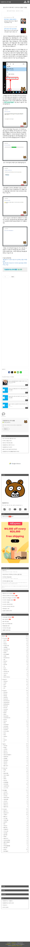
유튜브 (15, 778)
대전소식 (15, 844)
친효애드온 (15, 756)
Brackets (15, 719)
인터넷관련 (15, 784)
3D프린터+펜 (15, 671)
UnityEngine (15, 726)
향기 (15, 823)
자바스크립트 (15, 775)
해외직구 (15, 679)
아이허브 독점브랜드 (15, 578)
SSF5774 (15, 571)
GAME (15, 656)
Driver (15, 668)
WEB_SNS (15, 768)
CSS (15, 771)
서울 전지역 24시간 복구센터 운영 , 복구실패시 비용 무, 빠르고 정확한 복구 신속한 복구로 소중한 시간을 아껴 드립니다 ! (11, 31)
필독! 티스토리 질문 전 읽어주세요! (10, 449)
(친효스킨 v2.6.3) (19, 945)
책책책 (15, 836)
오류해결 (15, 647)
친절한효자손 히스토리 (7, 447)
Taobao (15, 686)
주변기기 (15, 669)
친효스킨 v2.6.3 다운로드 (9, 593)
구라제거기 (5, 905)
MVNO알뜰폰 (15, 654)
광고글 (15, 849)
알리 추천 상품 (6, 621)
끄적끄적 (15, 801)
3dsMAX (15, 711)
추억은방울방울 (15, 845)
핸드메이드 (15, 803)
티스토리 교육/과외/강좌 (8, 604)
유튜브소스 (15, 805)
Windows (15, 643)
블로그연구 (15, 765)
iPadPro (15, 652)
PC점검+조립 (15, 645)
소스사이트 (15, 787)
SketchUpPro (15, 716)
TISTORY (15, 745)
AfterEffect (15, 697)
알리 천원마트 (7, 619)
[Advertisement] (15, 323)
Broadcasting (15, 728)
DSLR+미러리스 (15, 677)
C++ (15, 738)
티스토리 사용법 (6, 602)
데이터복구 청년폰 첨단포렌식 (10, 19)
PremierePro (15, 699)
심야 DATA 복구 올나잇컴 (10, 28)
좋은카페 (15, 827)
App (15, 659)
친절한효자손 (13, 942)
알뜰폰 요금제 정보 (6, 630)
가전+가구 (15, 673)
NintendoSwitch (15, 657)
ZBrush (15, 714)
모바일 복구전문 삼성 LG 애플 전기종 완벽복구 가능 (11, 21)
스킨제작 (15, 749)
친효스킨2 (15, 753)
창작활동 (15, 790)
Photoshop (15, 692)
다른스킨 (15, 763)
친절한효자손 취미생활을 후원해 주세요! (11, 451)
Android (15, 740)
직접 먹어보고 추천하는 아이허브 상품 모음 (12, 574)
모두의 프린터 (5, 907)
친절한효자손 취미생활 (6, 2)
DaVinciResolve (15, 700)
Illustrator (15, 694)
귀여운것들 (15, 820)
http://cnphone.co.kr (8, 17)
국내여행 (15, 833)
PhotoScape (15, 706)
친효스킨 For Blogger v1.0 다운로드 (11, 597)
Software (15, 721)
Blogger (15, 747)
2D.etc (15, 733)
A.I (15, 741)
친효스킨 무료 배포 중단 (8, 442)
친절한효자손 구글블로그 (8, 900)
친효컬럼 (15, 758)
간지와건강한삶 (15, 840)
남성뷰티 (15, 822)
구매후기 (15, 814)
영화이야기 (15, 838)
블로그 (15, 744)
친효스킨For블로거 (15, 754)
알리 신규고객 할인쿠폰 (7, 623)
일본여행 (15, 834)
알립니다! (15, 811)
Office (15, 723)
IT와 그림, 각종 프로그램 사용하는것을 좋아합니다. (12, 426)
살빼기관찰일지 (15, 842)
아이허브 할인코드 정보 (15, 582)
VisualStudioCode (15, 717)
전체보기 (15, 636)
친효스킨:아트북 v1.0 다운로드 (10, 595)
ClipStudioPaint (15, 702)
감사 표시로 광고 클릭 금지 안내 (9, 438)
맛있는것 (15, 825)
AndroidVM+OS (15, 649)
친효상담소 (15, 760)
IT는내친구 (15, 638)
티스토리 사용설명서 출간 (9, 599)
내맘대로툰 (15, 799)
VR (15, 666)
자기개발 (15, 818)
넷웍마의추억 (15, 797)
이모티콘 (15, 792)
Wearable (15, 664)
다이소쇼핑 (15, 831)
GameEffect (15, 729)
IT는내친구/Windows (11, 10)
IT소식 (15, 642)
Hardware (15, 661)
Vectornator (15, 709)
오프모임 (15, 795)
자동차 (15, 675)
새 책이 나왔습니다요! (7, 440)
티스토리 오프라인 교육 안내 (8, 606)
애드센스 (15, 780)
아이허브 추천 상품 (6, 627)
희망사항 (15, 847)
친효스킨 (15, 751)
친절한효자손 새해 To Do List (8, 444)
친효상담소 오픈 (6, 608)
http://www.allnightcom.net (9, 26)
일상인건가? (15, 812)
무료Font (15, 736)
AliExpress (15, 681)
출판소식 (15, 816)
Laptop (15, 663)
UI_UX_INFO (15, 731)
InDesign (15, 695)
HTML (15, 770)
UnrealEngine (15, 724)
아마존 (15, 683)
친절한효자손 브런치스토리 (8, 902)
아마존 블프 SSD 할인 (8, 617)
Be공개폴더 (15, 851)
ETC (15, 688)
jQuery (15, 777)
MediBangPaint (15, 704)
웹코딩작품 (15, 773)
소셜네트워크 (15, 786)
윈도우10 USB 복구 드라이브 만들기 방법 (15, 7)
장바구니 (15, 640)
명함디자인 (15, 806)
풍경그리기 (15, 794)
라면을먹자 (15, 829)
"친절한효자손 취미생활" (10, 269)
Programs (15, 690)
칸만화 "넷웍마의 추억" (7, 610)
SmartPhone (15, 651)
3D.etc (15, 734)
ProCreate (15, 707)
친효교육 (15, 762)
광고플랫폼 (15, 782)
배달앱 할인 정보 (6, 625)
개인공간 (15, 809)
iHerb (15, 684)
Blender (15, 712)
